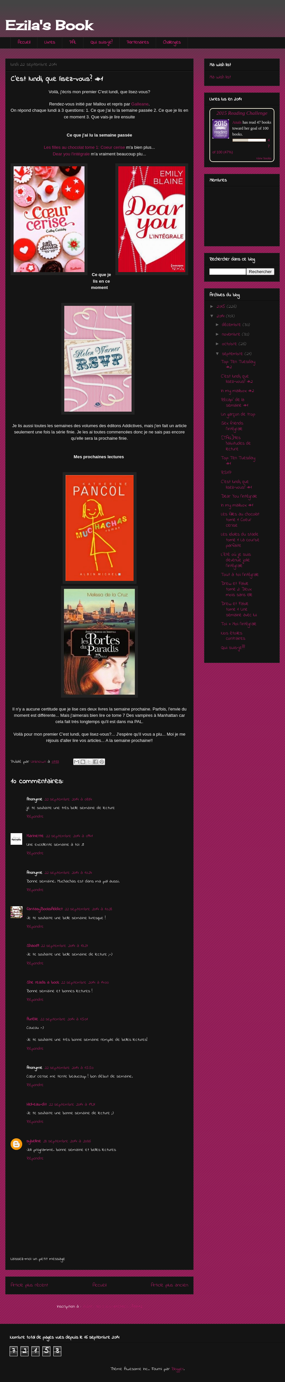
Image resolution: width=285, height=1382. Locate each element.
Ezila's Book (48, 25)
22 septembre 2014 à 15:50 (68, 1068)
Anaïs (237, 122)
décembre (232, 324)
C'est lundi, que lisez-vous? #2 (237, 379)
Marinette (35, 836)
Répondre (35, 816)
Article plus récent (29, 1285)
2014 (221, 316)
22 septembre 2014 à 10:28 (88, 909)
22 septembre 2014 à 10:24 (68, 873)
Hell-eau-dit (37, 1104)
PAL (72, 42)
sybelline (34, 1141)
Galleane (139, 104)
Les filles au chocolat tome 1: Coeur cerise (84, 147)
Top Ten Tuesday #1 (238, 461)
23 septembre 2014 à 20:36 (67, 1141)
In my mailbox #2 (237, 390)
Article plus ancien (169, 1285)
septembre (233, 353)
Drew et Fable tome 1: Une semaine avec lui (239, 609)
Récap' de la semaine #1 (234, 402)
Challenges (172, 42)
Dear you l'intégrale (71, 153)
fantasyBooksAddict (45, 909)
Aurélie (32, 1019)
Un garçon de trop (238, 414)
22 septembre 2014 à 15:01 (64, 1019)
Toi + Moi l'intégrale (238, 624)
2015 (222, 306)
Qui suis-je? (101, 42)
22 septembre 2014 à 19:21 (72, 1104)
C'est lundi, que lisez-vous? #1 (236, 484)
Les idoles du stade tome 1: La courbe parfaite (240, 540)
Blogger (177, 1369)
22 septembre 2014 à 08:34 (68, 799)
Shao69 (33, 946)
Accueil (24, 42)
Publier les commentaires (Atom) (112, 1306)
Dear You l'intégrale (239, 496)
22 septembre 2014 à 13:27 (64, 946)
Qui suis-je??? (233, 647)
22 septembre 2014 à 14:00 (85, 982)
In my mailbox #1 (237, 505)
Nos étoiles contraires (233, 636)
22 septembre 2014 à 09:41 (69, 836)
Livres (49, 42)
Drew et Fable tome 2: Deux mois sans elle (237, 589)
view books (263, 158)
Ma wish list (220, 77)
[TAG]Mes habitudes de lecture (236, 443)
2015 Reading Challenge (241, 113)
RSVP (226, 472)
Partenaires (138, 42)
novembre (232, 334)
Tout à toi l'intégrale (240, 574)
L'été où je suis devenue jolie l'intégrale (236, 560)
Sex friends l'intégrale (232, 426)
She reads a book (43, 982)
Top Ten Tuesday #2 (238, 364)
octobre (230, 344)
